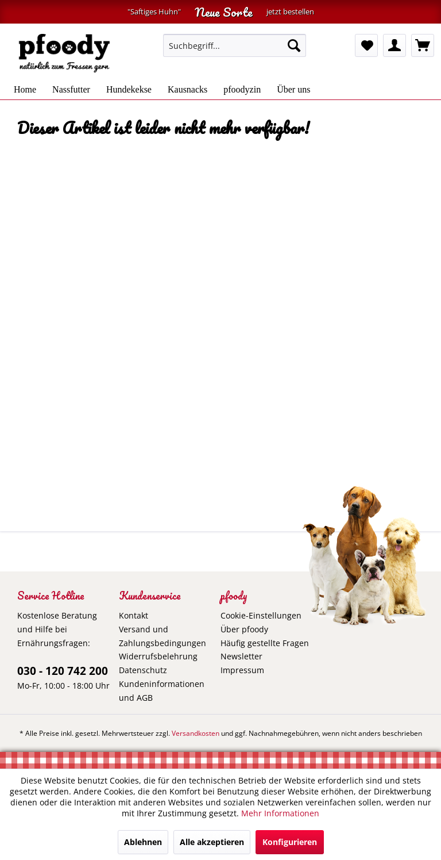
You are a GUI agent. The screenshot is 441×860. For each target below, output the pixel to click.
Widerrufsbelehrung (158, 656)
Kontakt (133, 615)
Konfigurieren (289, 841)
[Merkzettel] (366, 45)
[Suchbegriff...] (235, 45)
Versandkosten (195, 733)
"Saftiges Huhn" (154, 12)
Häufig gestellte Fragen (264, 643)
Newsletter (241, 656)
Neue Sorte (224, 12)
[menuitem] (235, 45)
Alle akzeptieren (212, 841)
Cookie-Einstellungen (260, 615)
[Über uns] (293, 89)
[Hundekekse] (129, 89)
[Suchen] (294, 45)
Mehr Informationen (280, 813)
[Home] (25, 89)
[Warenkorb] (422, 45)
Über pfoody (244, 629)
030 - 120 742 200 (62, 670)
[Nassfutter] (71, 89)
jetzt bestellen (290, 12)
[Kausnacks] (187, 89)
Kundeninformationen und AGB (161, 690)
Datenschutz (143, 670)
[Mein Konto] (394, 45)
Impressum (242, 670)
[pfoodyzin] (242, 89)
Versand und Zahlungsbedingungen (162, 636)
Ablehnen (143, 841)
